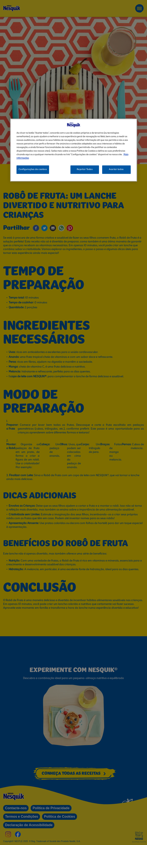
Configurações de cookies (33, 169)
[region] (73, 150)
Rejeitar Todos (85, 169)
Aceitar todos (116, 169)
